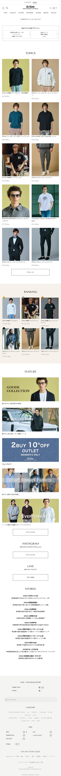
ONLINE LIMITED (12, 718)
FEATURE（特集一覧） (47, 718)
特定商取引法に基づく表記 (36, 762)
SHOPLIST (30, 767)
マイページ (52, 756)
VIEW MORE (30, 532)
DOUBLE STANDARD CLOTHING (17, 712)
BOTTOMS (29, 13)
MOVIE (33, 721)
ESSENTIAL (34, 712)
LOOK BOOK (22, 718)
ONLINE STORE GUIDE (30, 752)
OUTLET (53, 13)
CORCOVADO (42, 712)
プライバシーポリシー (23, 762)
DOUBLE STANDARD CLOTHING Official (29, 769)
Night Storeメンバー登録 (12, 756)
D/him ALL (30, 272)
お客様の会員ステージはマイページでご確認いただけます (17, 34)
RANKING (36, 718)
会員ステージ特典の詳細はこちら (44, 34)
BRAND (45, 13)
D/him (34, 715)
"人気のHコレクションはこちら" (30, 19)
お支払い (27, 756)
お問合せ (45, 756)
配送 (22, 756)
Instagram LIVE (25, 721)
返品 (33, 756)
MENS (35, 2)
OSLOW (50, 712)
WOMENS (27, 2)
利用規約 (38, 756)
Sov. (28, 712)
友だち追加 (30, 577)
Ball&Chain (28, 715)
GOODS (38, 13)
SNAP (38, 721)
